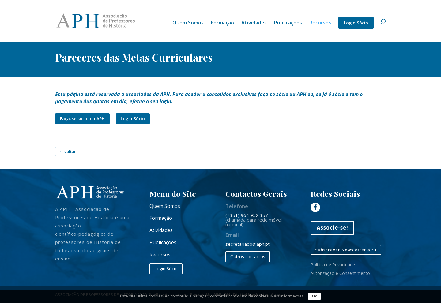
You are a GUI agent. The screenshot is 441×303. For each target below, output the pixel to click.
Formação (222, 23)
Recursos (320, 23)
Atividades (254, 23)
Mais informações (287, 296)
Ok (314, 296)
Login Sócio (356, 23)
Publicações (288, 23)
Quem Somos (188, 23)
